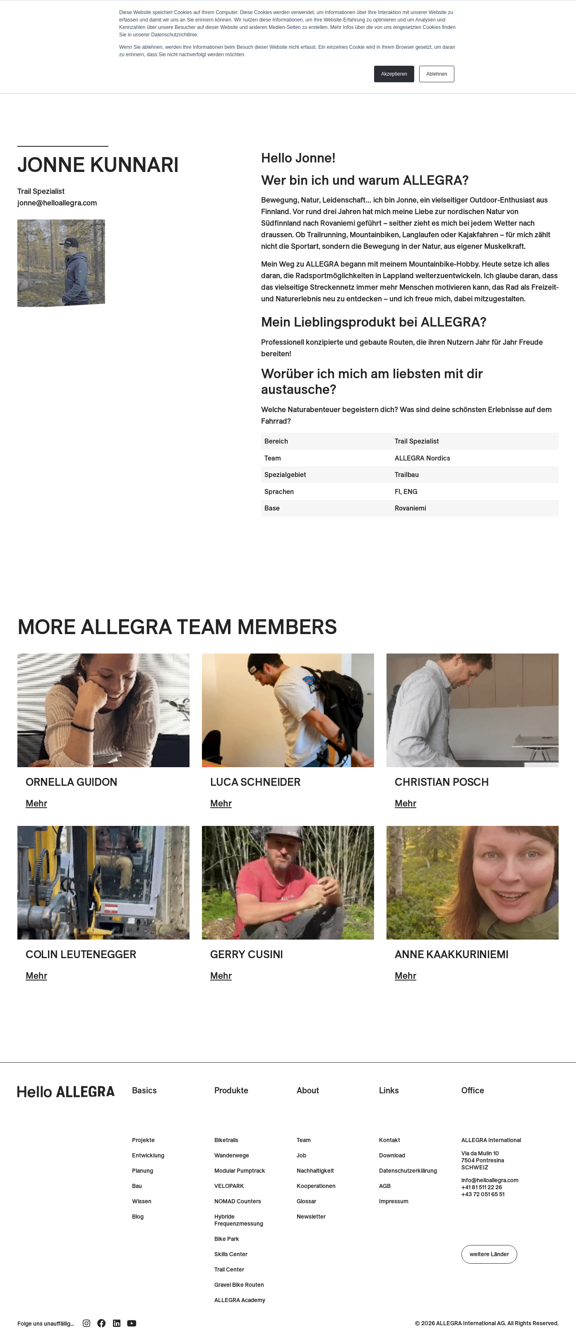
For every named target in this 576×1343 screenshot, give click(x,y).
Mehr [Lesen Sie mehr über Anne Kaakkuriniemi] (405, 975)
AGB (385, 1186)
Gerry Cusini (246, 954)
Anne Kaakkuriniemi (452, 954)
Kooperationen (316, 1186)
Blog (138, 1216)
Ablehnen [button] (436, 74)
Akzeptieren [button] (394, 74)
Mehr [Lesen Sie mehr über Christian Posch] (405, 803)
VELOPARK (229, 1186)
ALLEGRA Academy (239, 1300)
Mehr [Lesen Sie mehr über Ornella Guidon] (36, 803)
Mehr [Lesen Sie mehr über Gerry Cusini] (221, 975)
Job (301, 1155)
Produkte (231, 1090)
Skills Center (230, 1254)
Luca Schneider (255, 782)
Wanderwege (231, 1155)
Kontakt (389, 1140)
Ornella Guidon (72, 782)
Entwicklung (148, 1155)
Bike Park (226, 1239)
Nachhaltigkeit (315, 1170)
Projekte (143, 1140)
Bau (137, 1186)
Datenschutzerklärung (408, 1170)
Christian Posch (442, 782)
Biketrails (226, 1140)
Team (304, 1140)
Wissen (141, 1201)
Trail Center (229, 1269)
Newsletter (311, 1216)
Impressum (393, 1201)
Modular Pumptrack (239, 1170)
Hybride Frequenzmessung (238, 1220)
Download (392, 1155)
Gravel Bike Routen (239, 1284)
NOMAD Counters (237, 1201)
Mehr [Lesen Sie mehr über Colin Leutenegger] (36, 975)
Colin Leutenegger (81, 954)
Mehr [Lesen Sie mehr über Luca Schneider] (221, 803)
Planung (142, 1170)
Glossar (306, 1201)
